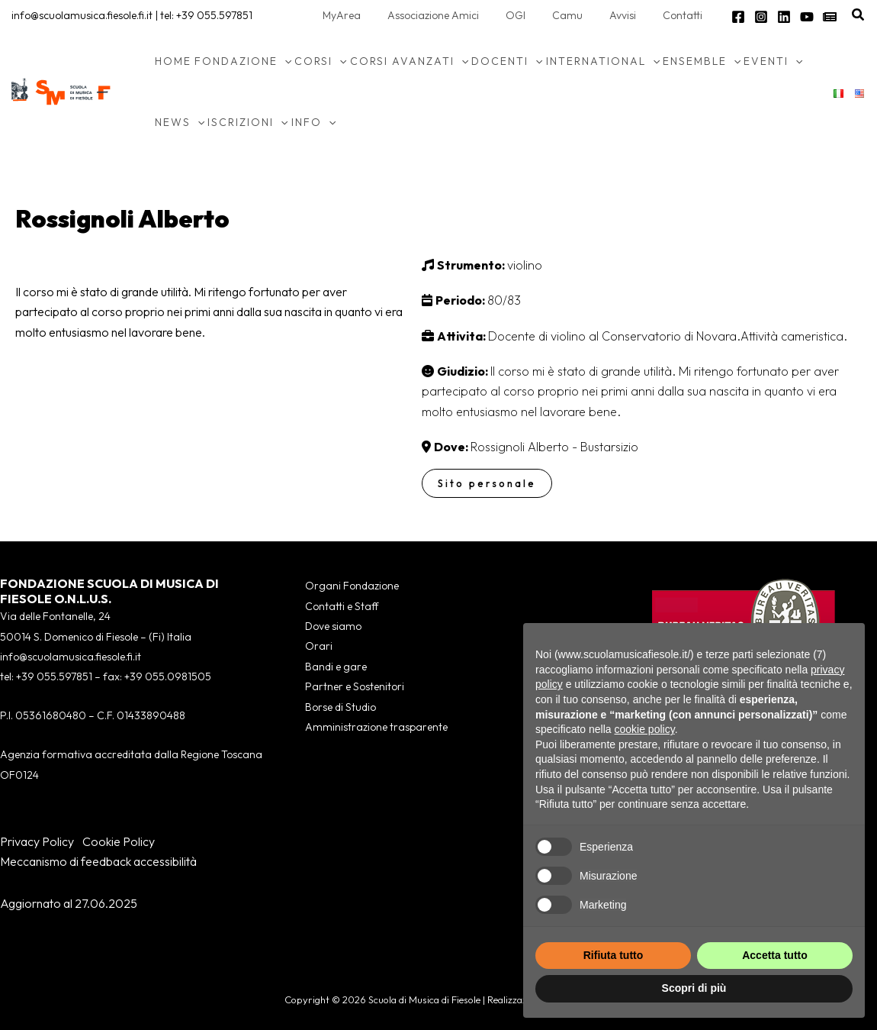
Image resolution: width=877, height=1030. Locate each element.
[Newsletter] (830, 17)
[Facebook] (738, 17)
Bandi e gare (336, 666)
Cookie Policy (118, 841)
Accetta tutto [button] (775, 955)
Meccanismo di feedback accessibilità (98, 861)
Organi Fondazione (352, 585)
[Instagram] (761, 17)
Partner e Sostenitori (354, 686)
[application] (284, 61)
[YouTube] (807, 17)
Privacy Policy (37, 841)
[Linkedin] (784, 17)
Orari (318, 646)
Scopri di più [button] (694, 988)
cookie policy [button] (645, 729)
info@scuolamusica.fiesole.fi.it (82, 15)
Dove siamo (333, 626)
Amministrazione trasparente (376, 727)
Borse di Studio (340, 707)
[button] (859, 15)
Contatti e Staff (341, 606)
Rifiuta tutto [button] (613, 955)
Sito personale (487, 483)
